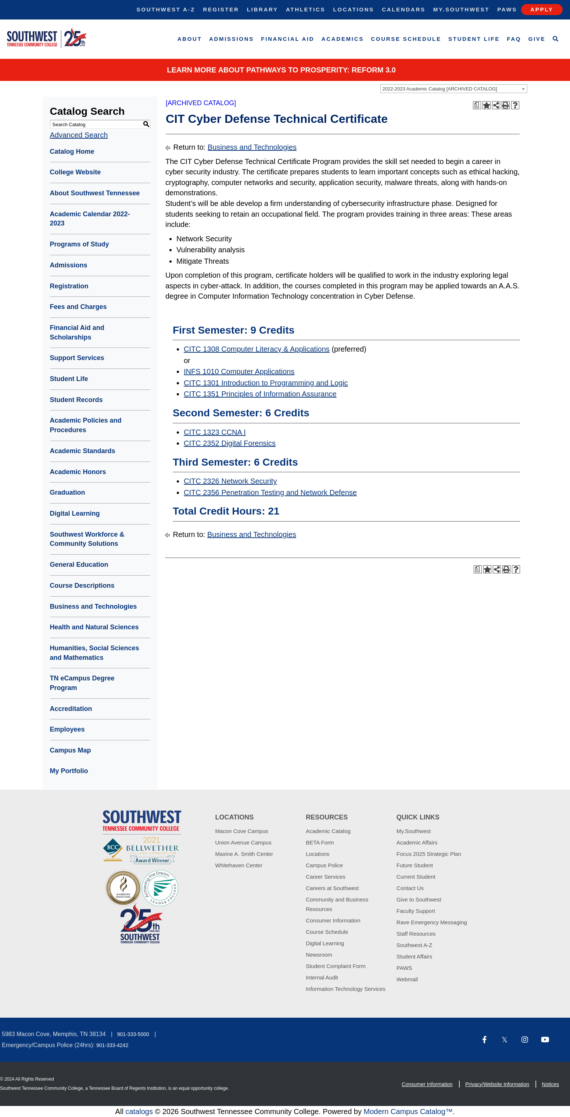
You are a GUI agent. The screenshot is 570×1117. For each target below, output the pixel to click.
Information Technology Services (346, 989)
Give (537, 39)
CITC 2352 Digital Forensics (230, 443)
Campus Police (324, 865)
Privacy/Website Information (497, 1084)
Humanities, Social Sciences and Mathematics (94, 652)
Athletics (305, 9)
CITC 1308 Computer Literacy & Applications (257, 349)
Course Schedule (406, 39)
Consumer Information (333, 920)
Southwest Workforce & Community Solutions (87, 539)
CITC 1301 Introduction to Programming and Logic (266, 383)
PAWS (404, 968)
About (190, 39)
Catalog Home (72, 151)
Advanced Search (79, 135)
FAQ (514, 39)
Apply (541, 9)
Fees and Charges (78, 306)
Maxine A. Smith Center (244, 854)
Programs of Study (79, 244)
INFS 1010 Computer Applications (239, 371)
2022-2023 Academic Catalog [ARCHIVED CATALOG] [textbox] (440, 89)
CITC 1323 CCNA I (215, 432)
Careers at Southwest (332, 888)
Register (221, 9)
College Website (75, 172)
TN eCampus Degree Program (82, 683)
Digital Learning (75, 513)
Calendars (403, 9)
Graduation (67, 492)
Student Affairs (414, 956)
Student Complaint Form (336, 966)
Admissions (231, 39)
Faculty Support (416, 911)
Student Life (474, 39)
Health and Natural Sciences (94, 627)
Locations (353, 9)
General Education (79, 564)
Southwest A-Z (166, 9)
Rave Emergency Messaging (432, 922)
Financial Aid (287, 39)
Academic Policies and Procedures (86, 425)
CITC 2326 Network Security (230, 481)
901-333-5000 (133, 1034)
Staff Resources (416, 934)
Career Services (325, 877)
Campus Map (70, 750)
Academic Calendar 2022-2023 (90, 218)
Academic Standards (82, 451)
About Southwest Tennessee (95, 193)
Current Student (416, 877)
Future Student (415, 865)
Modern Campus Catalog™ (407, 1111)
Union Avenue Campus (243, 842)
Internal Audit (322, 977)
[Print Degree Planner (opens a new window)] (477, 105)
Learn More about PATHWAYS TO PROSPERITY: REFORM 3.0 (281, 70)
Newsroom (319, 954)
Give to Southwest (419, 899)
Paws (507, 9)
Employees (67, 729)
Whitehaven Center (238, 865)
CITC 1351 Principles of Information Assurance (260, 394)
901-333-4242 (112, 1045)
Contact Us (410, 888)
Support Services (77, 358)
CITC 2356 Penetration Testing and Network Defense (270, 492)
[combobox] (453, 88)
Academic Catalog (328, 831)
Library (262, 9)
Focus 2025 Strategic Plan (429, 854)
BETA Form (320, 842)
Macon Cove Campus (241, 831)
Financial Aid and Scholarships (77, 332)
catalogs (139, 1111)
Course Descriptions (82, 585)
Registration (69, 286)
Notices (550, 1084)
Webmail (407, 979)
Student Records (76, 399)
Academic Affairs (417, 842)
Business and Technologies (93, 606)
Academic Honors (78, 472)
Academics (343, 39)
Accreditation (71, 708)
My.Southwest (461, 9)
